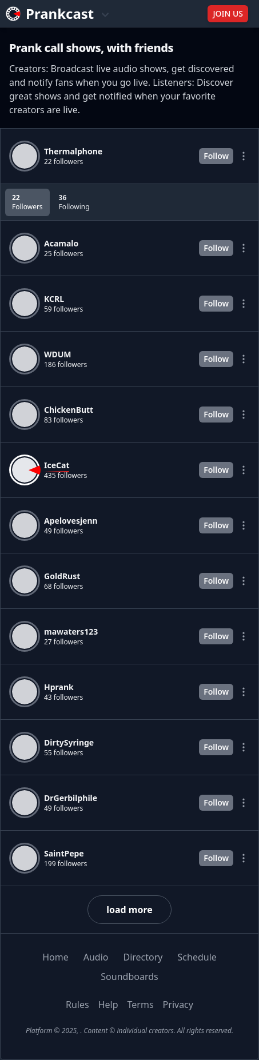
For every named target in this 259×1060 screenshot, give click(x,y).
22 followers (63, 161)
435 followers (65, 475)
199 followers (65, 863)
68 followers (63, 586)
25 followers (63, 253)
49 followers (63, 531)
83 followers (63, 420)
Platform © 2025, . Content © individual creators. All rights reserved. (129, 1030)
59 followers (63, 309)
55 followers (63, 753)
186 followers (65, 364)
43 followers (63, 697)
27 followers (63, 642)
